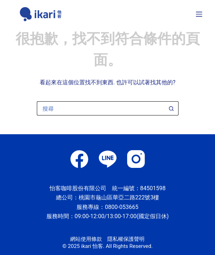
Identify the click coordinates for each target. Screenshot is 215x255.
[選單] (199, 14)
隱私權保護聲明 (126, 239)
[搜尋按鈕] (171, 108)
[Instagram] (136, 159)
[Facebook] (79, 159)
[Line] (108, 159)
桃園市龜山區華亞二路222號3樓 (119, 197)
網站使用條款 (86, 239)
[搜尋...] (100, 108)
